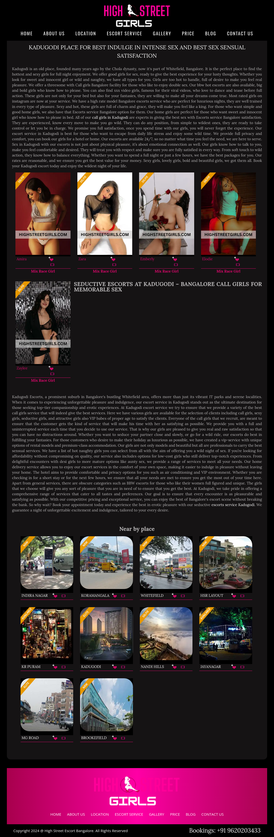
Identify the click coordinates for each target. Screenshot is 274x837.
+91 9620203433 (239, 830)
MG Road (30, 737)
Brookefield (94, 737)
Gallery (162, 33)
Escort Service (124, 33)
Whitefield (152, 595)
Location (85, 33)
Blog (210, 33)
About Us (54, 33)
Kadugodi (91, 666)
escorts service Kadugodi (233, 504)
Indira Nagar (35, 595)
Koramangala (95, 595)
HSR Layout (212, 595)
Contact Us (240, 33)
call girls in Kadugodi (110, 117)
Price (188, 33)
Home (27, 33)
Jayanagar (211, 666)
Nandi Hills (152, 666)
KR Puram (31, 666)
